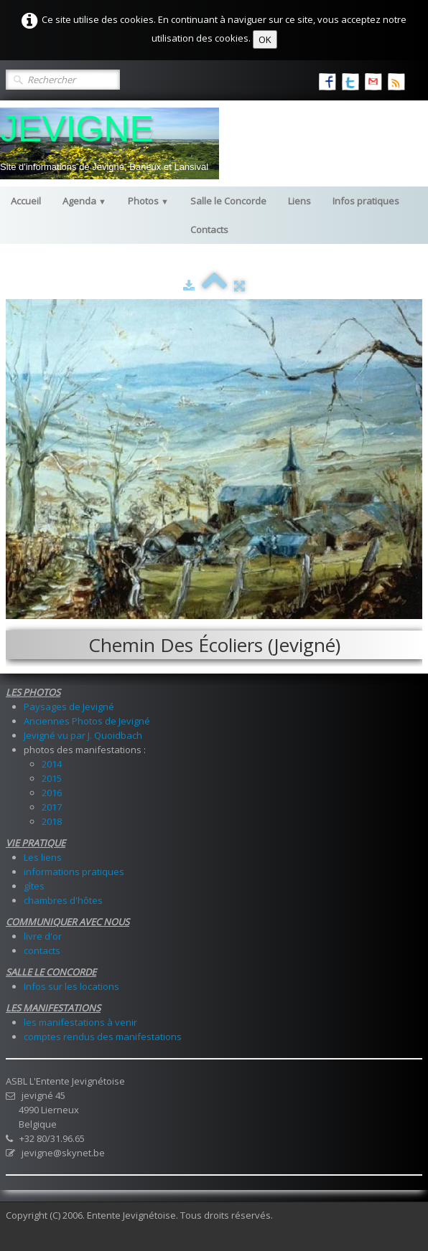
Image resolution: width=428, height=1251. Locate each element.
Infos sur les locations (71, 986)
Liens (299, 200)
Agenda (84, 200)
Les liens (43, 857)
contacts (42, 950)
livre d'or (43, 936)
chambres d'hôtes (63, 900)
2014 (52, 763)
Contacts (209, 229)
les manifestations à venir (80, 1022)
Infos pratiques (365, 200)
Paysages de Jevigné (69, 706)
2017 (52, 807)
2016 (52, 792)
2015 (52, 778)
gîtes (34, 885)
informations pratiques (74, 871)
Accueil (26, 200)
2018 (52, 821)
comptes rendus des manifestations (103, 1036)
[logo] (109, 143)
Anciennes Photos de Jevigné (87, 720)
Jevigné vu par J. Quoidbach (83, 735)
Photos (148, 200)
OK (265, 39)
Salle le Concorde (228, 200)
